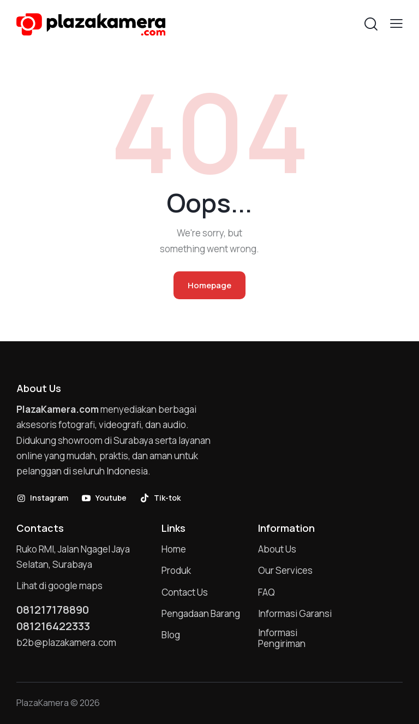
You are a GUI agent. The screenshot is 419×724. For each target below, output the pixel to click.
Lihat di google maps (59, 585)
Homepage (209, 285)
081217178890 (52, 609)
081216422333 (53, 626)
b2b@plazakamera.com (66, 642)
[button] (396, 23)
